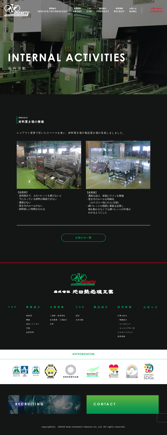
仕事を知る (122, 316)
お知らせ (151, 307)
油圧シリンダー (33, 324)
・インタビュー (124, 324)
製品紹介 (101, 307)
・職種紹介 (122, 320)
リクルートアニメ (125, 332)
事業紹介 (33, 307)
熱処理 (29, 316)
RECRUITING (29, 404)
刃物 (28, 328)
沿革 (52, 324)
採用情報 (125, 307)
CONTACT (105, 404)
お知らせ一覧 (83, 237)
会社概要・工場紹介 (58, 320)
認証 (78, 316)
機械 (28, 320)
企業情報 (57, 307)
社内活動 (80, 320)
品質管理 (30, 332)
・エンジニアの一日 (126, 328)
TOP (13, 307)
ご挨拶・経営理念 (57, 316)
